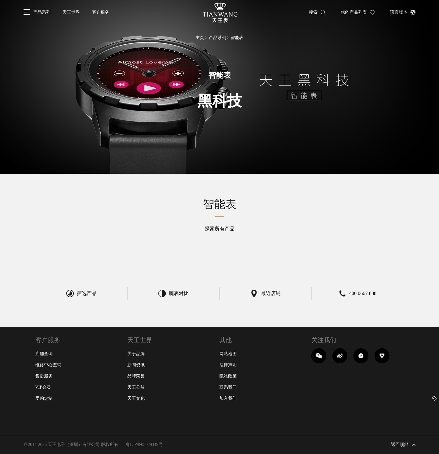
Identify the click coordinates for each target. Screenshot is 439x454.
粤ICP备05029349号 (144, 444)
